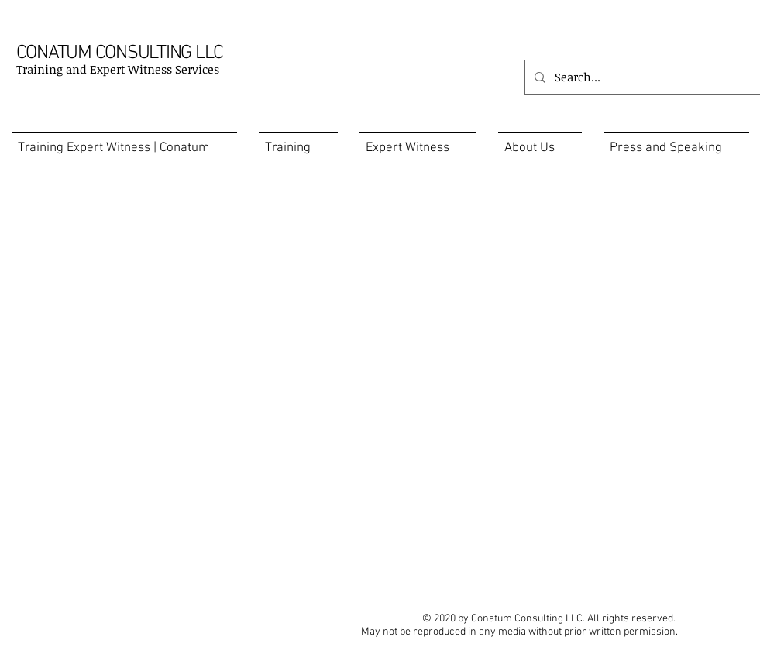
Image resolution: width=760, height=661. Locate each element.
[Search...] (641, 77)
